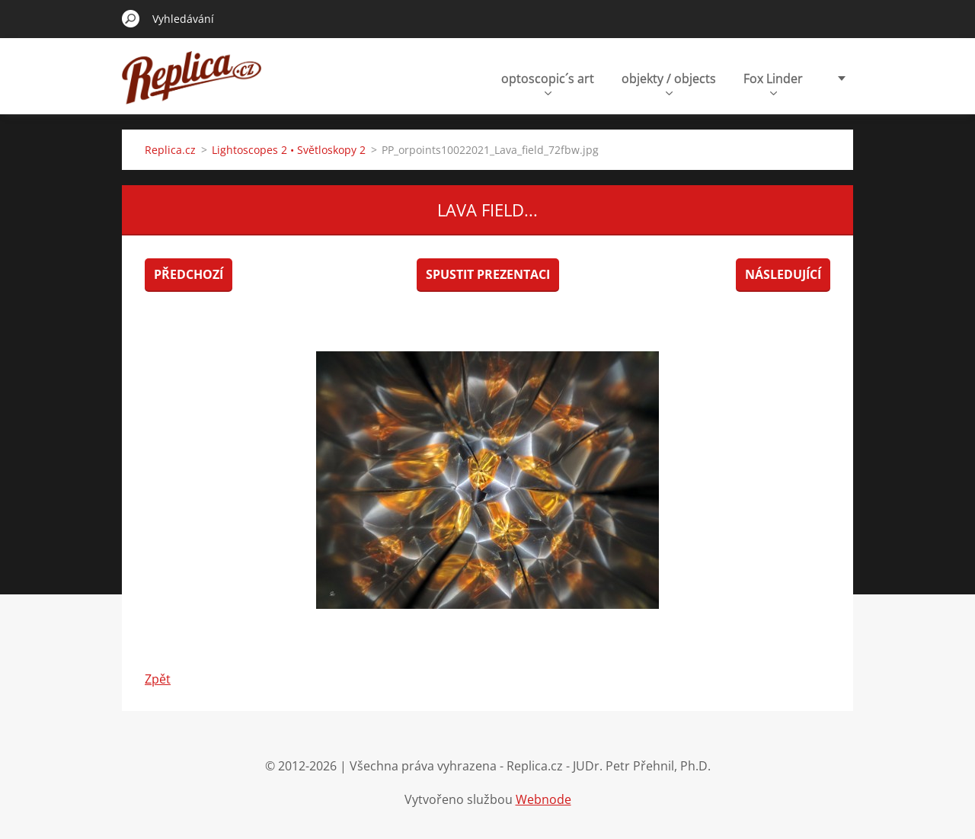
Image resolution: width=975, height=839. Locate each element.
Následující (783, 274)
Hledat (131, 18)
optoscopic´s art (547, 82)
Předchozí (188, 274)
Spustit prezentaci (488, 274)
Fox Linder (773, 82)
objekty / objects (668, 82)
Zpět (158, 679)
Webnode (543, 799)
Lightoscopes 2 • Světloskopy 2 (289, 150)
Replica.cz (170, 150)
